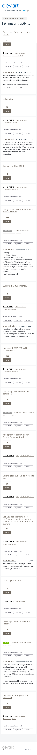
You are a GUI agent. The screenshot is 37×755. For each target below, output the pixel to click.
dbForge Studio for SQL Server (25, 456)
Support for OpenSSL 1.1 (14, 166)
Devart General (20, 601)
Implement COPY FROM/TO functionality (15, 349)
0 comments (8, 187)
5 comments (8, 541)
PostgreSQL (15, 189)
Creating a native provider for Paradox (16, 622)
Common (14, 123)
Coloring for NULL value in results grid (18, 476)
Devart (5, 750)
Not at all (8, 67)
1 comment (8, 53)
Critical (29, 67)
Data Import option (12, 580)
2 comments (8, 120)
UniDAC (18, 233)
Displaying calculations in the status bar (16, 392)
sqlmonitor (8, 99)
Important (19, 67)
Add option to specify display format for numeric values (16, 435)
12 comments (18, 230)
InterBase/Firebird (17, 56)
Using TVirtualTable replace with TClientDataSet (18, 210)
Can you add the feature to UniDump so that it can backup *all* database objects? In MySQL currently (18, 520)
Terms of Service (14, 750)
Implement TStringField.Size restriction (15, 696)
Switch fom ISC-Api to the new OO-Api (16, 33)
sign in (24, 10)
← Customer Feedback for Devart (14, 18)
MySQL (14, 309)
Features (13, 415)
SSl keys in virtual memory (15, 285)
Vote (7, 44)
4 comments (14, 642)
